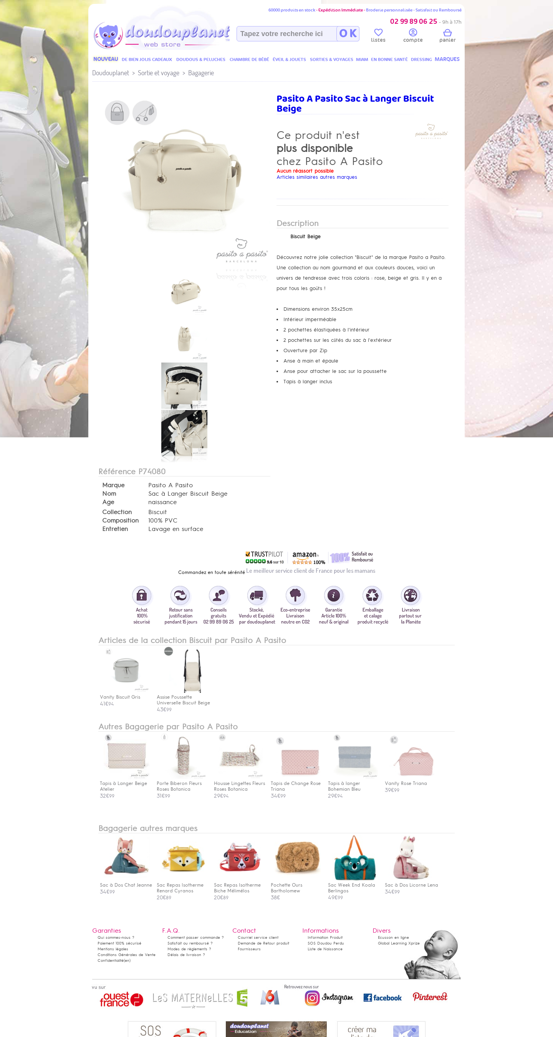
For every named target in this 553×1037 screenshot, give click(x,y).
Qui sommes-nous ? (116, 937)
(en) (127, 960)
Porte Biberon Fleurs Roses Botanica (182, 783)
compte (413, 36)
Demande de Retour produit (263, 943)
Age (108, 502)
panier (447, 36)
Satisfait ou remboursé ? (190, 943)
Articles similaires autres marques (316, 177)
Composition (120, 520)
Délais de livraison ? (186, 955)
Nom (109, 493)
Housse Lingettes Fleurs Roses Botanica (239, 783)
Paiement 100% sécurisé (119, 943)
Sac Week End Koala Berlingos (353, 885)
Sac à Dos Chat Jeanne (126, 882)
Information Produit (325, 937)
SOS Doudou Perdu (326, 943)
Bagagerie (201, 72)
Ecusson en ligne (393, 937)
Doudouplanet (110, 72)
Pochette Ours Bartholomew (296, 885)
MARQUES (447, 59)
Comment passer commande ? (195, 937)
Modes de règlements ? (189, 949)
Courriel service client (258, 937)
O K (347, 34)
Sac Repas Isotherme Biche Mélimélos (239, 885)
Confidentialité (111, 960)
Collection (117, 512)
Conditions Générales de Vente (127, 955)
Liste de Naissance (325, 949)
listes (378, 36)
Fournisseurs (249, 949)
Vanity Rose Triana (410, 780)
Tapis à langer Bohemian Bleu (353, 783)
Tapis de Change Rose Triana (296, 783)
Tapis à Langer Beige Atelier (125, 783)
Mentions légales (113, 949)
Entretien (115, 529)
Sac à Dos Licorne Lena (411, 882)
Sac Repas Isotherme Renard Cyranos (182, 885)
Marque (113, 485)
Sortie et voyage (158, 72)
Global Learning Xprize (399, 943)
